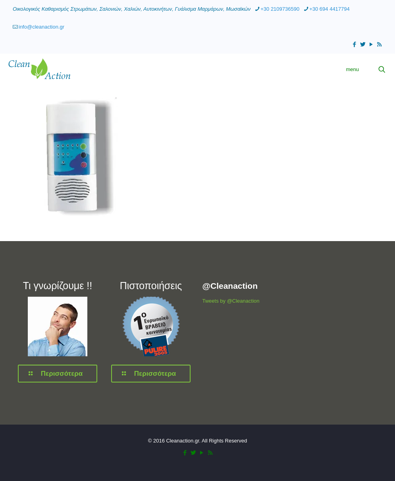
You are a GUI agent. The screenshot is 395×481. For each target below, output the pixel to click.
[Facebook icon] (354, 44)
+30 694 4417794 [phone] (329, 9)
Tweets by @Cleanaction (231, 301)
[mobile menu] (354, 69)
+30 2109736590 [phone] (279, 9)
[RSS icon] (379, 44)
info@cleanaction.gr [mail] (41, 27)
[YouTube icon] (371, 44)
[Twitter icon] (363, 44)
